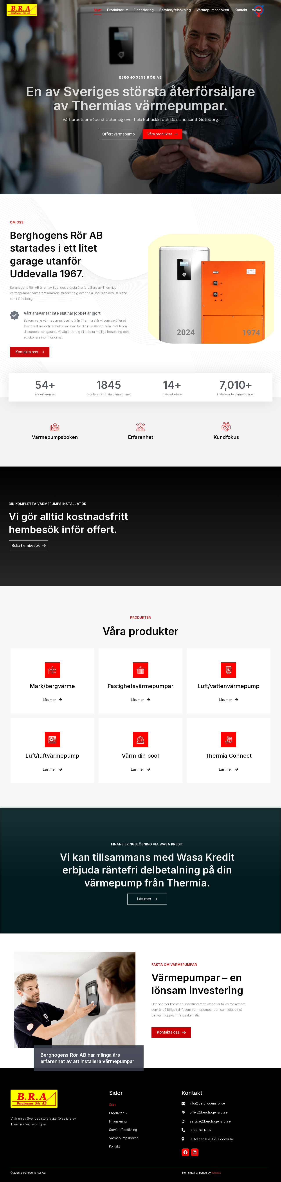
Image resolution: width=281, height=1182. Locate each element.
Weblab (216, 1172)
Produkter (117, 10)
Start (97, 10)
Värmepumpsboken (212, 10)
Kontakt (241, 10)
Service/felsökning (175, 10)
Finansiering (144, 10)
